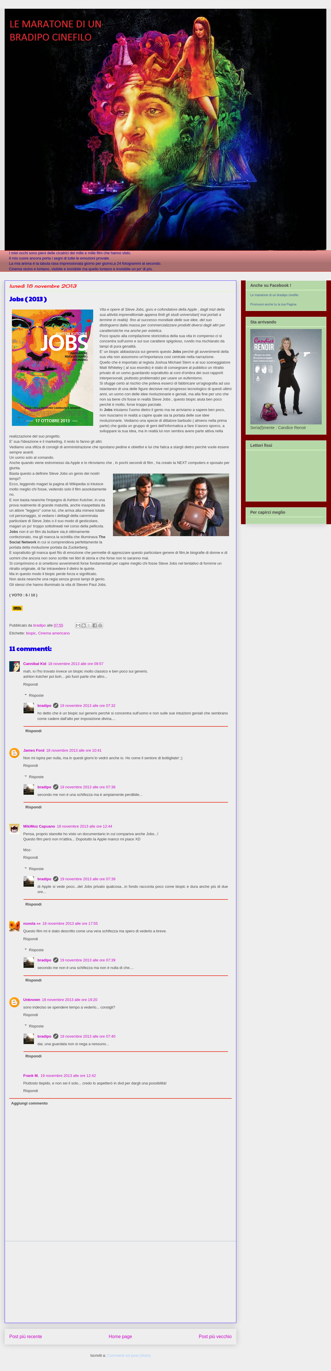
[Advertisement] (120, 1282)
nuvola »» (32, 923)
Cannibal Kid (34, 664)
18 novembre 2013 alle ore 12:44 (84, 826)
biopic (31, 633)
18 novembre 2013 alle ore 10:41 (74, 750)
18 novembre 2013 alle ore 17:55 (70, 923)
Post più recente (25, 1336)
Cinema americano (54, 633)
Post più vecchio (215, 1336)
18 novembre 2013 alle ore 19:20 (70, 999)
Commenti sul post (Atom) (129, 1355)
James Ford (33, 750)
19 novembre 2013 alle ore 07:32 (88, 705)
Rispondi (30, 684)
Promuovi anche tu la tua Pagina (273, 304)
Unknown (31, 999)
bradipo (44, 705)
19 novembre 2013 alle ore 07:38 (88, 787)
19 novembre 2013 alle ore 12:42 (68, 1075)
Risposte (36, 695)
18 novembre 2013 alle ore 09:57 (75, 664)
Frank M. (31, 1075)
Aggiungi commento (29, 1103)
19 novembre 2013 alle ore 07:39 (88, 879)
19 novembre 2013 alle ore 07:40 (88, 1036)
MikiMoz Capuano (39, 826)
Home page (120, 1336)
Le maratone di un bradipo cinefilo (274, 295)
